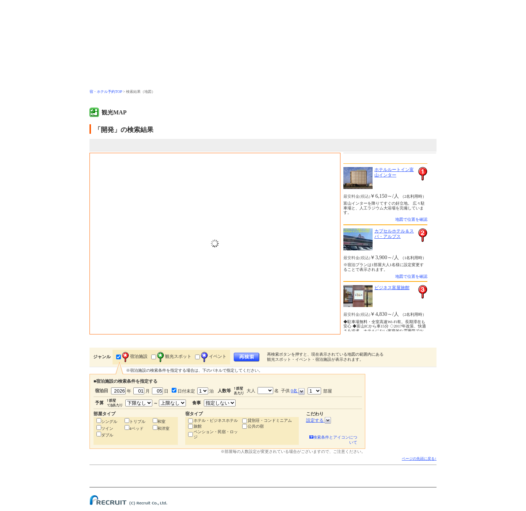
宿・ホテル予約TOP (105, 92)
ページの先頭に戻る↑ (419, 459)
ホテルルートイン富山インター (394, 172)
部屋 (320, 390)
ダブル (107, 435)
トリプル (137, 421)
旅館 (198, 426)
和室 (161, 421)
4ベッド (136, 428)
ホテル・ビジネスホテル (216, 420)
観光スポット (174, 356)
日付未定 (185, 391)
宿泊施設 (135, 356)
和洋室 (163, 428)
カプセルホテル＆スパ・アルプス (394, 233)
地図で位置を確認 (411, 219)
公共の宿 (256, 426)
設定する (318, 420)
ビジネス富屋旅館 (391, 287)
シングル (109, 421)
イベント (213, 356)
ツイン (107, 428)
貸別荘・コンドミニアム (270, 420)
